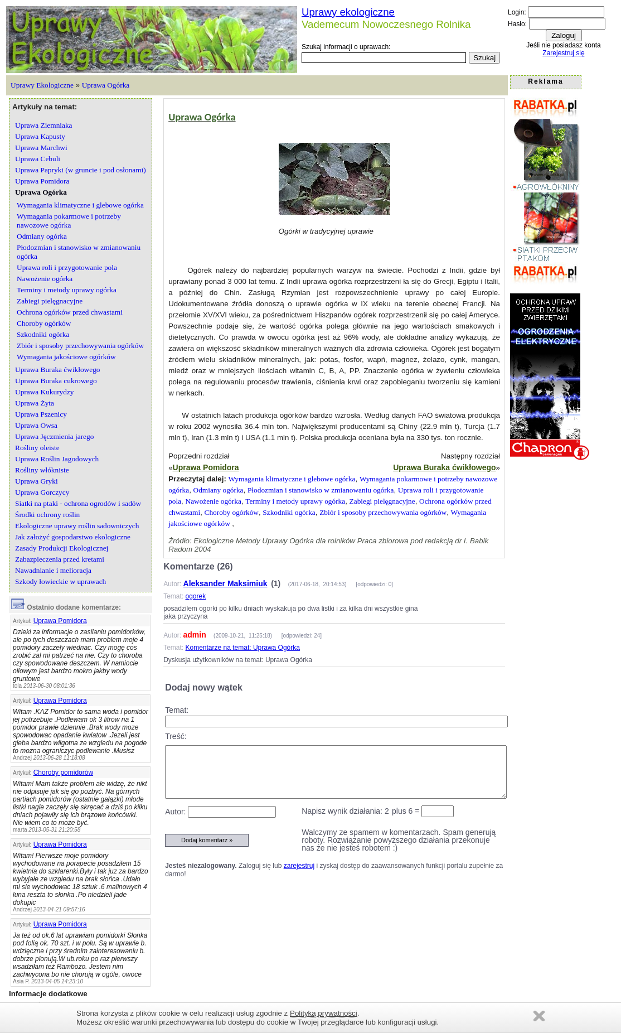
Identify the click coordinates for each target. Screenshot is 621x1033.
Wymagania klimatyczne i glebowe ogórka (292, 479)
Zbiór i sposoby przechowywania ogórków (383, 512)
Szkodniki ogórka (289, 512)
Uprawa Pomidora (60, 621)
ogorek (196, 596)
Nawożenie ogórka (213, 501)
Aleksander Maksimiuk (225, 583)
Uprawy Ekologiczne (42, 85)
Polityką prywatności (323, 1013)
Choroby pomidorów (63, 772)
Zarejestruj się (563, 53)
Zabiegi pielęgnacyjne (382, 501)
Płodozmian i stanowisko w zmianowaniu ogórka (321, 490)
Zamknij (539, 1016)
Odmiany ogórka (218, 490)
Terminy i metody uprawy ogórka (295, 501)
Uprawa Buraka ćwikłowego (444, 467)
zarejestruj (299, 866)
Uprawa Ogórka (106, 85)
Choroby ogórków (232, 512)
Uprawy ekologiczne (348, 12)
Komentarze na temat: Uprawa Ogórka (243, 647)
